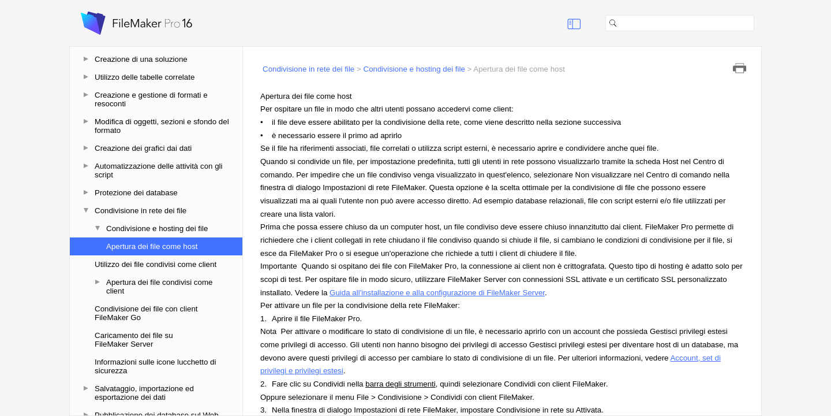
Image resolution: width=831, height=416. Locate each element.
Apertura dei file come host (152, 246)
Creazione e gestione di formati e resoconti (151, 99)
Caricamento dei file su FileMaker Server (134, 339)
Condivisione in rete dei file (140, 210)
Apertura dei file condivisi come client (159, 286)
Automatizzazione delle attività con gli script (159, 170)
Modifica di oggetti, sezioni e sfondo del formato (162, 126)
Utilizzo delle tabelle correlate (144, 77)
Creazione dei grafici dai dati (143, 148)
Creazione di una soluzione (141, 59)
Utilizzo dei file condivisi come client (155, 264)
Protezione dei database (136, 192)
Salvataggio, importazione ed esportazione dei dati (144, 393)
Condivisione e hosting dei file (157, 228)
